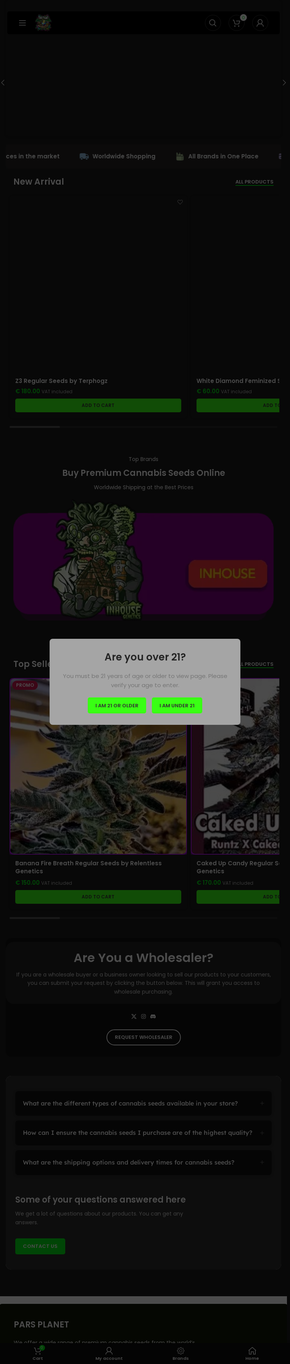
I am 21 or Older (117, 705)
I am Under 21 (177, 705)
